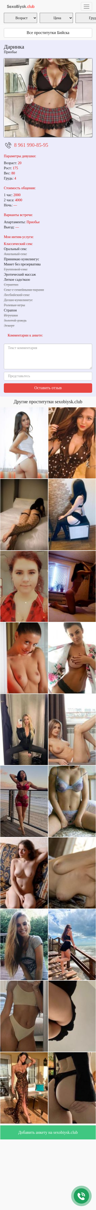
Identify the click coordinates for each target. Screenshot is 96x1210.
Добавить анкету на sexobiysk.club (48, 1132)
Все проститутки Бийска (48, 32)
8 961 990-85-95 (31, 145)
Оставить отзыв (48, 388)
